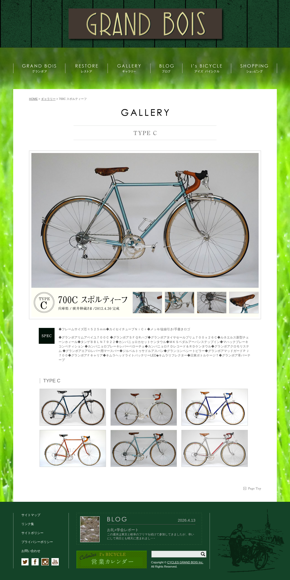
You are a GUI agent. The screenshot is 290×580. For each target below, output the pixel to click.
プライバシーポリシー (37, 542)
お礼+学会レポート (123, 530)
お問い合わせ (30, 551)
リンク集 (27, 524)
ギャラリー (48, 98)
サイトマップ (30, 515)
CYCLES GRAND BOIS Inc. (185, 562)
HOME (33, 98)
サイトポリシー (32, 533)
